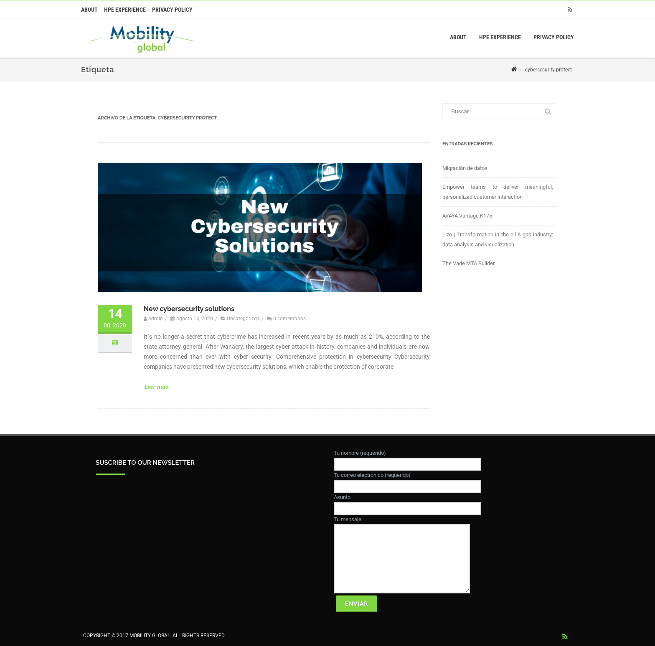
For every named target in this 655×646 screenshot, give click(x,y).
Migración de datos (464, 168)
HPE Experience (125, 9)
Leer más (156, 387)
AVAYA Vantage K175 (467, 216)
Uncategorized (243, 319)
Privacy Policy (172, 9)
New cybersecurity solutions (189, 309)
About (89, 9)
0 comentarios (289, 319)
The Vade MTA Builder (468, 263)
